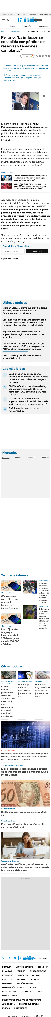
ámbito (4, 31)
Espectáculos (9, 991)
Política (20, 971)
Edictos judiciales (29, 1004)
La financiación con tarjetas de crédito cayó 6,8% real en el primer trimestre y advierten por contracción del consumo (25, 68)
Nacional (22, 979)
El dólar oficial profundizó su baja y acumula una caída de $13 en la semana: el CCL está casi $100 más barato (28, 390)
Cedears (45, 457)
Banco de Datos (38, 971)
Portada (6, 967)
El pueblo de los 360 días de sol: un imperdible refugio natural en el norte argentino (23, 334)
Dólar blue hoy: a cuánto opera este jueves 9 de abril (22, 357)
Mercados (7, 975)
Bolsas (18, 457)
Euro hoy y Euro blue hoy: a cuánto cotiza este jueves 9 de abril (23, 826)
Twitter (3, 958)
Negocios (23, 975)
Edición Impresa (25, 983)
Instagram (15, 958)
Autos (33, 987)
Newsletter (46, 26)
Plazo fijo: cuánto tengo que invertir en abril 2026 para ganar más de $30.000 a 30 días (10, 637)
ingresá (45, 20)
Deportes (7, 983)
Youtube (27, 958)
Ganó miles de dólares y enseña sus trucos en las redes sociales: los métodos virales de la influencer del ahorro (25, 867)
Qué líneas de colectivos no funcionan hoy (23, 409)
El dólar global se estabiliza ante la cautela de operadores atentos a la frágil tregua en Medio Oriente (24, 771)
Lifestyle (7, 979)
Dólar (12, 26)
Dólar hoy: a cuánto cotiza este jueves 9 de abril (24, 690)
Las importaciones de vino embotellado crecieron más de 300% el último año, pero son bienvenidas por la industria (24, 322)
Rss (40, 991)
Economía (26, 26)
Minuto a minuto (9, 750)
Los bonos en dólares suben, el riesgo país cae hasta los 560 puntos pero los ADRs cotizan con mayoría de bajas (23, 346)
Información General (13, 987)
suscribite (38, 20)
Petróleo (33, 14)
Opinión (36, 975)
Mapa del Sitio (9, 996)
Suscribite (37, 251)
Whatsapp (34, 958)
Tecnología (27, 991)
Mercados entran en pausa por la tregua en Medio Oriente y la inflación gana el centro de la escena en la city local (24, 756)
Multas (6, 1008)
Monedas (5, 457)
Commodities (31, 457)
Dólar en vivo (20, 14)
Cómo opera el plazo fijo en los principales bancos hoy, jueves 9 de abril (10, 602)
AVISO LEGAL (8, 1004)
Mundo (35, 979)
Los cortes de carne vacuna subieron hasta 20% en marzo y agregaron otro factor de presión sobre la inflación (30, 186)
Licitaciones (20, 1008)
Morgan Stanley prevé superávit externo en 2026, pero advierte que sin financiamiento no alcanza (25, 310)
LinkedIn (21, 958)
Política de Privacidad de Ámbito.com (21, 1000)
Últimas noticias (24, 967)
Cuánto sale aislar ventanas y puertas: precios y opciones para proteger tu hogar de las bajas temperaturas (23, 77)
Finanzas (41, 26)
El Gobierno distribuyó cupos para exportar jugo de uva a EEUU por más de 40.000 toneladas (44, 618)
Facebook (9, 958)
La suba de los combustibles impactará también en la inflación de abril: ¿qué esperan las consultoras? (30, 177)
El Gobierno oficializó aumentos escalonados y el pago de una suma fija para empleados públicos (44, 593)
